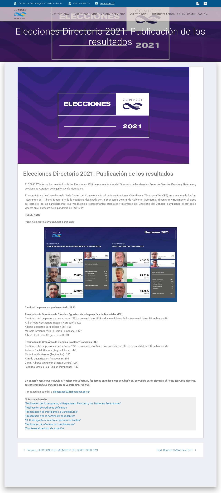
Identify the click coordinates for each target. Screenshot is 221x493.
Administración (163, 14)
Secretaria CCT (107, 3)
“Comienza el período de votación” (44, 434)
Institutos (81, 14)
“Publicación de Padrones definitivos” (46, 413)
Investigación (139, 14)
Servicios (119, 14)
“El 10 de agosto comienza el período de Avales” (53, 426)
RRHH (180, 14)
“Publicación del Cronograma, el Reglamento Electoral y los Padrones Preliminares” (73, 409)
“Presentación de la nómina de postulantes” (50, 422)
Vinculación (100, 14)
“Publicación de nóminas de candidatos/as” (50, 430)
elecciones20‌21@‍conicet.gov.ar (71, 397)
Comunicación (197, 14)
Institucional (60, 14)
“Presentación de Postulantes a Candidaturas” (51, 417)
